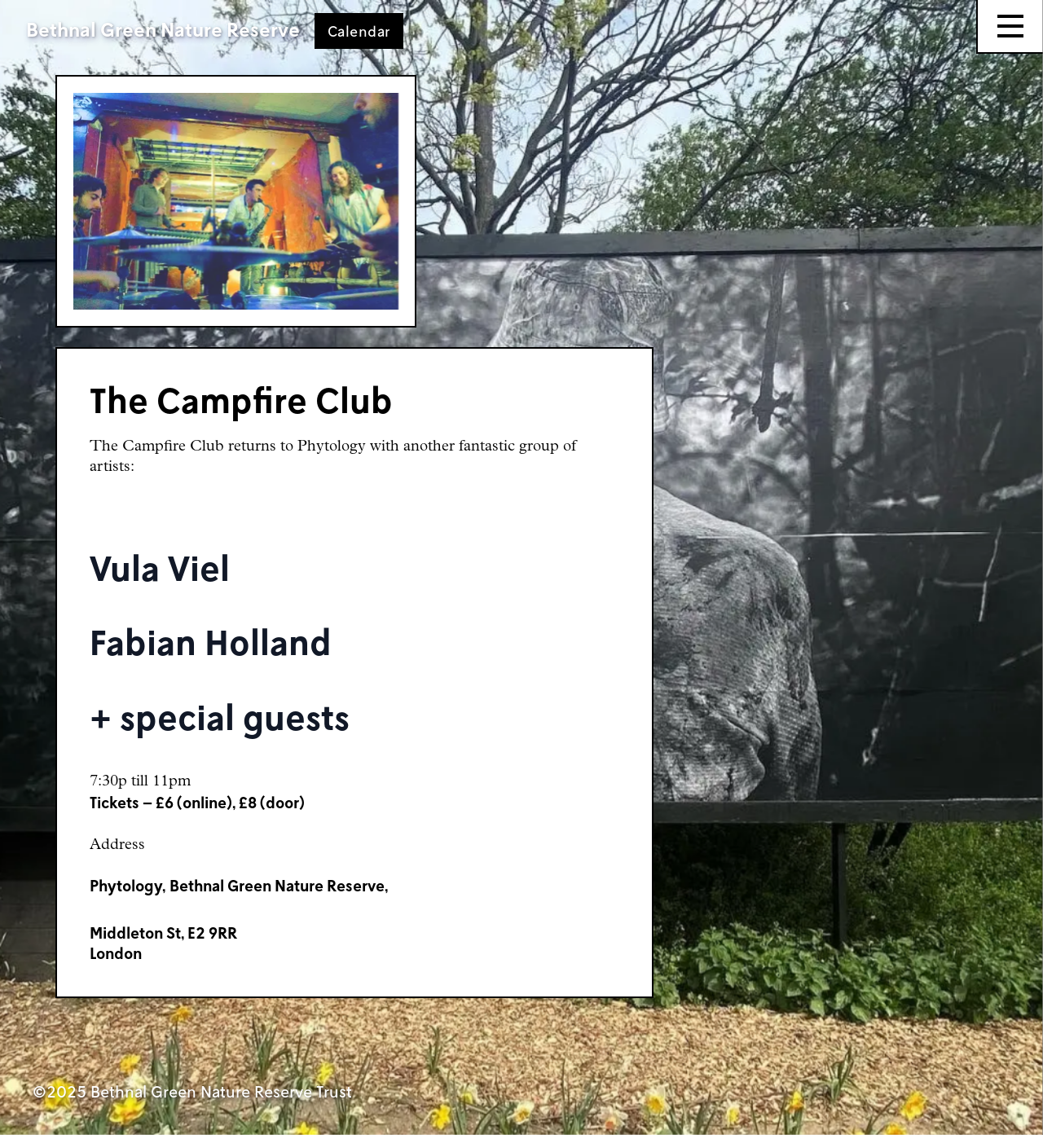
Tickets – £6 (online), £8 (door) (197, 802)
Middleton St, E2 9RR (163, 932)
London (116, 953)
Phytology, (127, 885)
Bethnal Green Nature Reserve (163, 29)
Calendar (359, 31)
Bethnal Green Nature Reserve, (278, 885)
